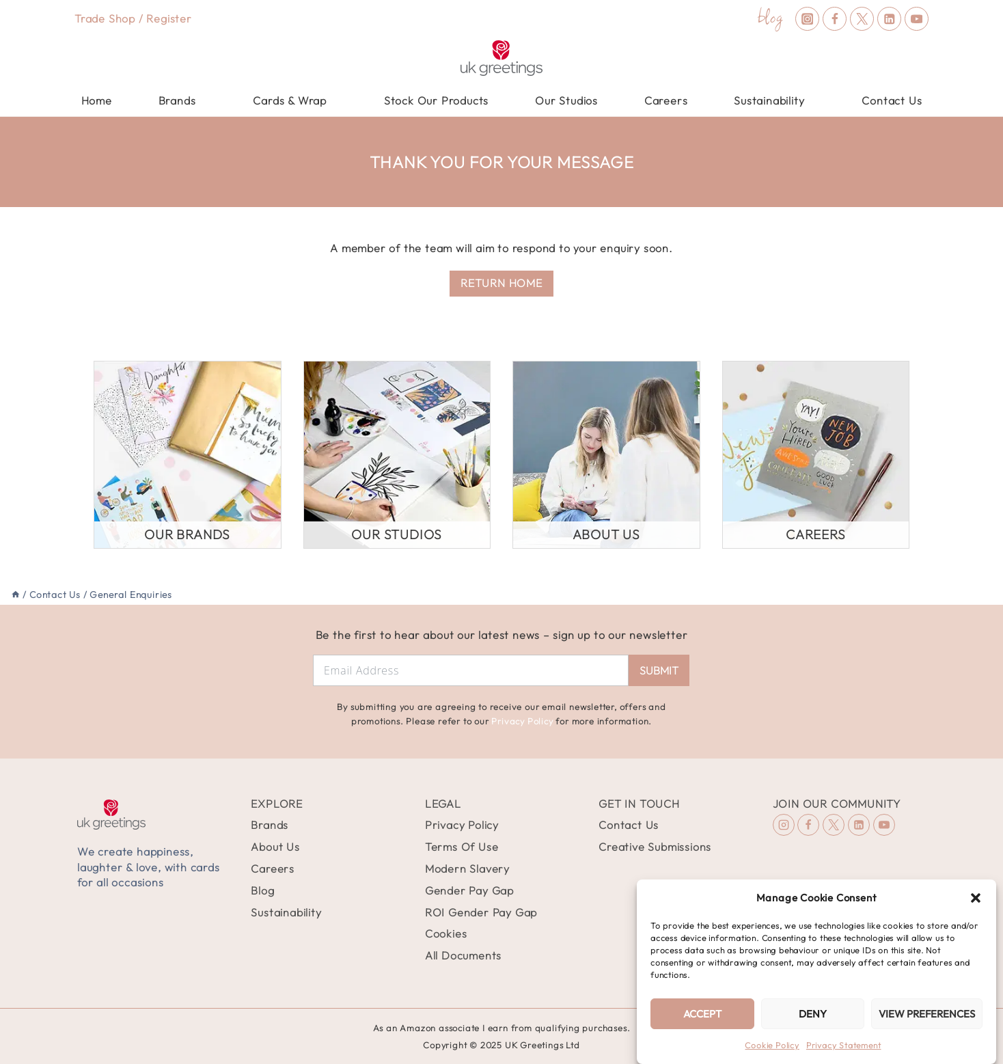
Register (168, 18)
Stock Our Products (436, 100)
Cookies (446, 933)
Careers (666, 100)
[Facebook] (835, 19)
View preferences (927, 1013)
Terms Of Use (462, 847)
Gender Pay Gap (469, 890)
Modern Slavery (467, 868)
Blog (262, 890)
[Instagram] (807, 19)
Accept (702, 1013)
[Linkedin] (889, 19)
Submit (659, 670)
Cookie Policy (772, 1045)
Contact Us (892, 100)
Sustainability (286, 912)
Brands (269, 825)
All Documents (463, 955)
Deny (813, 1013)
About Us (275, 847)
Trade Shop (104, 18)
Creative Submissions (655, 847)
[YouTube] (917, 19)
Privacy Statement (843, 1045)
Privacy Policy (522, 720)
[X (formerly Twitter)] (862, 19)
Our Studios (566, 100)
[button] (976, 898)
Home (96, 100)
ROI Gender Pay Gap (481, 912)
